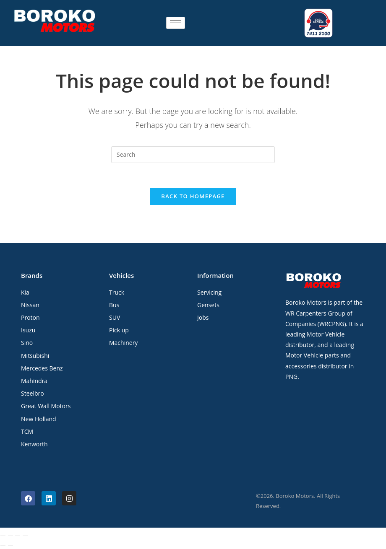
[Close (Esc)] (25, 535)
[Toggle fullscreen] (10, 535)
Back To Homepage (192, 196)
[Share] (18, 535)
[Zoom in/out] (3, 535)
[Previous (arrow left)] (3, 546)
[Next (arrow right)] (10, 546)
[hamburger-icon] (175, 23)
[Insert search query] (193, 153)
